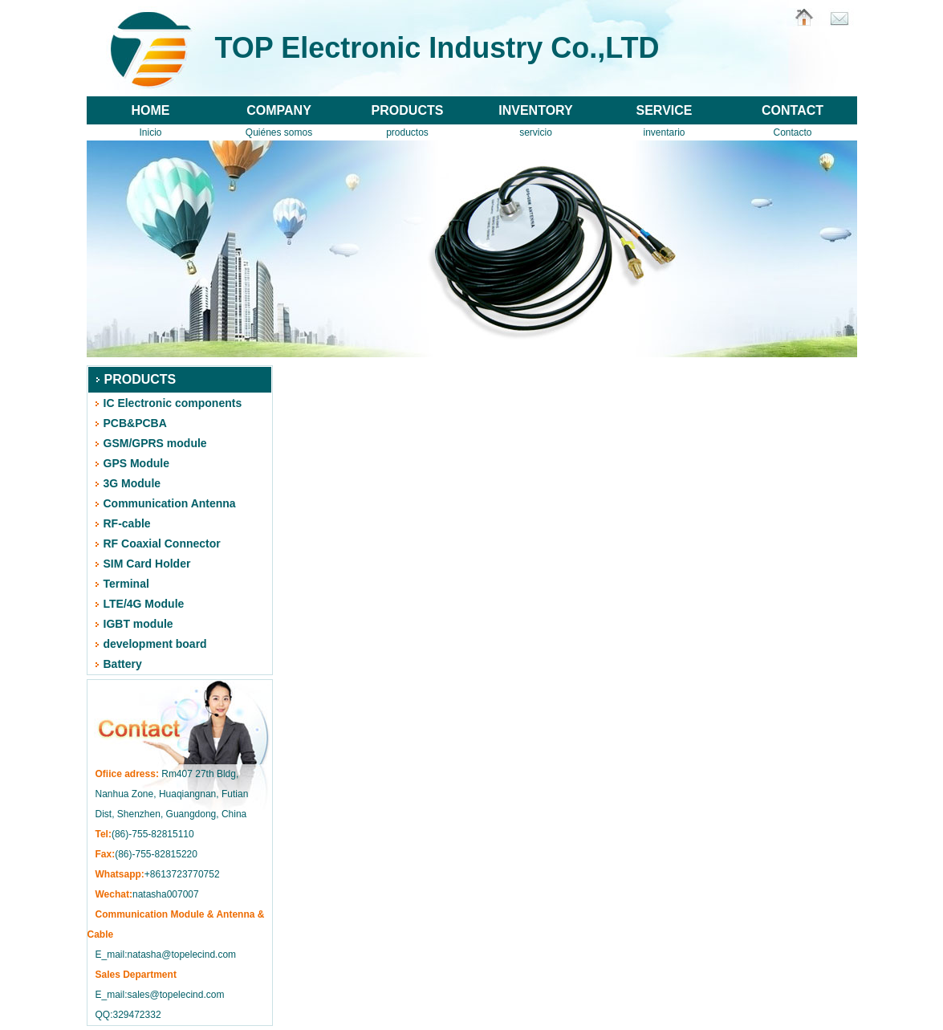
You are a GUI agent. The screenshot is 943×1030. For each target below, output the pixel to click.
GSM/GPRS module (155, 443)
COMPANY (278, 110)
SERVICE (664, 110)
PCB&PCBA (135, 423)
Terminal (126, 583)
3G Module (132, 483)
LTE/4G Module (144, 603)
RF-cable (127, 523)
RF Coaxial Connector (162, 543)
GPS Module (136, 463)
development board (155, 643)
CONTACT (792, 110)
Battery (123, 663)
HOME (151, 110)
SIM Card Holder (147, 563)
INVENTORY (535, 110)
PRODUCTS (408, 110)
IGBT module (138, 623)
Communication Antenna (170, 503)
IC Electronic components (173, 403)
